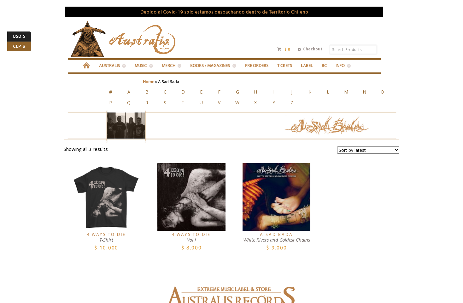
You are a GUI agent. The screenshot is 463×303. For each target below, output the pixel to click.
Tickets (284, 66)
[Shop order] (368, 125)
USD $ (22, 36)
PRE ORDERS (256, 66)
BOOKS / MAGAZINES (210, 66)
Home (148, 82)
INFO (340, 66)
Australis (109, 66)
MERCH (168, 66)
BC (324, 66)
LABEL (307, 66)
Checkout (312, 49)
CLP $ (22, 47)
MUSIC (141, 66)
